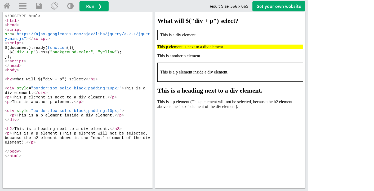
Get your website (278, 6)
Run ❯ (94, 6)
